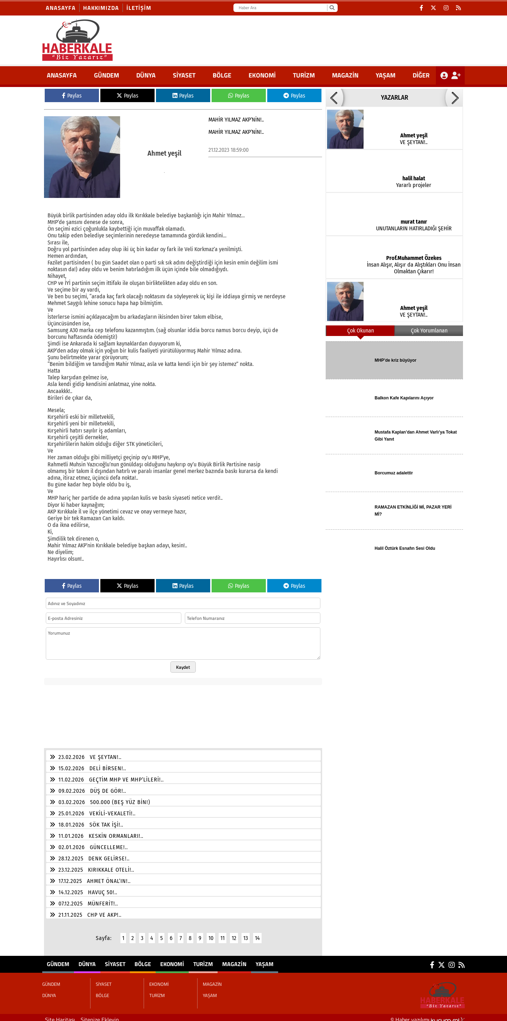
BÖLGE (222, 75)
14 (257, 933)
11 (222, 933)
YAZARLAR (394, 97)
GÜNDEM (106, 75)
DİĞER (421, 75)
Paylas (72, 95)
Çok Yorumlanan (429, 330)
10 (210, 933)
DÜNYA (146, 75)
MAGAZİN (345, 75)
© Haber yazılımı (427, 1015)
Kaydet (183, 662)
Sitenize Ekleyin (100, 1015)
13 (245, 933)
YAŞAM (385, 75)
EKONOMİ (262, 75)
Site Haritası (60, 1015)
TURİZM (304, 75)
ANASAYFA (62, 75)
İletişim (138, 8)
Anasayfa (61, 8)
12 (234, 933)
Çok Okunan (360, 330)
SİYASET (184, 75)
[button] (334, 97)
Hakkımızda (101, 8)
